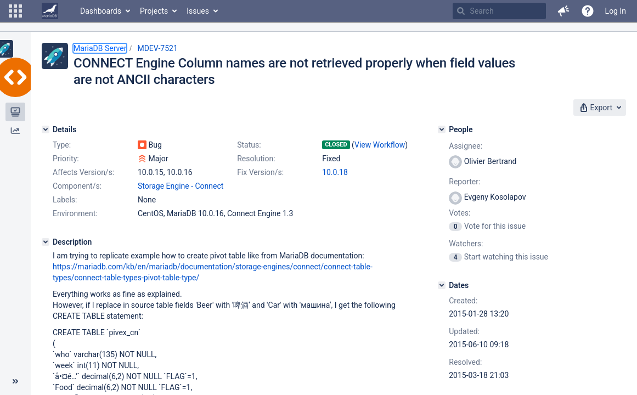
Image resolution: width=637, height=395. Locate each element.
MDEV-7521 (157, 48)
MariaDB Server (100, 48)
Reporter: (464, 181)
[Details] (45, 129)
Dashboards (100, 11)
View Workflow (379, 144)
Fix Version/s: (260, 172)
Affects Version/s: (83, 172)
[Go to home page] (50, 11)
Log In (615, 11)
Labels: (65, 199)
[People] (442, 129)
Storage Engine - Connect (180, 186)
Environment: (75, 213)
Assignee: (465, 146)
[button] (15, 11)
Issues (198, 11)
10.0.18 (335, 172)
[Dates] (442, 285)
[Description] (45, 242)
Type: (62, 144)
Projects (154, 11)
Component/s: (77, 186)
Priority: (66, 158)
